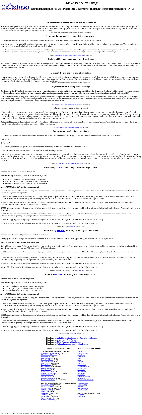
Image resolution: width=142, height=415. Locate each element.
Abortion (80, 351)
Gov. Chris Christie (47, 360)
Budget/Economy (83, 353)
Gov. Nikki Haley (46, 365)
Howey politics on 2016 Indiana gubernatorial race (69, 127)
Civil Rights (81, 355)
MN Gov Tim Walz (47, 386)
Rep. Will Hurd (46, 366)
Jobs (79, 381)
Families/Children (83, 366)
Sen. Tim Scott (46, 376)
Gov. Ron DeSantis (47, 361)
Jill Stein (44, 395)
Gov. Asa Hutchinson (48, 368)
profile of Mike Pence (67, 340)
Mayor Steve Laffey (47, 371)
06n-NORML (73, 226)
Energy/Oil (81, 363)
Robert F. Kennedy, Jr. (48, 390)
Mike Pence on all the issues (69, 342)
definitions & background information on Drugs (76, 338)
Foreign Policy (82, 368)
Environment (82, 365)
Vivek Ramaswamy (47, 375)
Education (81, 361)
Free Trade (81, 370)
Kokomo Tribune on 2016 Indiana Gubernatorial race (69, 104)
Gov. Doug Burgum (47, 358)
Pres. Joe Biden (46, 388)
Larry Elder (44, 363)
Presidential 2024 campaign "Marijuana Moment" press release (69, 55)
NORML (60, 167)
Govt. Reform (82, 371)
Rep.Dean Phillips (47, 393)
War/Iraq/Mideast (83, 388)
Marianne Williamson (48, 400)
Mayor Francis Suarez (48, 380)
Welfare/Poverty (83, 390)
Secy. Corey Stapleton (48, 378)
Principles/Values (83, 383)
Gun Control (81, 373)
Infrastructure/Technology (86, 380)
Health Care (81, 375)
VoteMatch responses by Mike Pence (72, 344)
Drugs (79, 360)
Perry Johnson (46, 370)
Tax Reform (81, 386)
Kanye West (45, 398)
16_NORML (73, 333)
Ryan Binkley (45, 356)
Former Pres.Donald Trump (50, 353)
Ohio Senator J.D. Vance (49, 355)
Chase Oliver (45, 391)
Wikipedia (81, 395)
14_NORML (81, 270)
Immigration (81, 378)
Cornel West (45, 396)
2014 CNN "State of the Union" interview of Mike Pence (69, 163)
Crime (79, 358)
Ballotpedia (81, 396)
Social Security (82, 385)
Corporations (82, 356)
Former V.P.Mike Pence (48, 373)
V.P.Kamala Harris (47, 385)
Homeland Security (84, 376)
